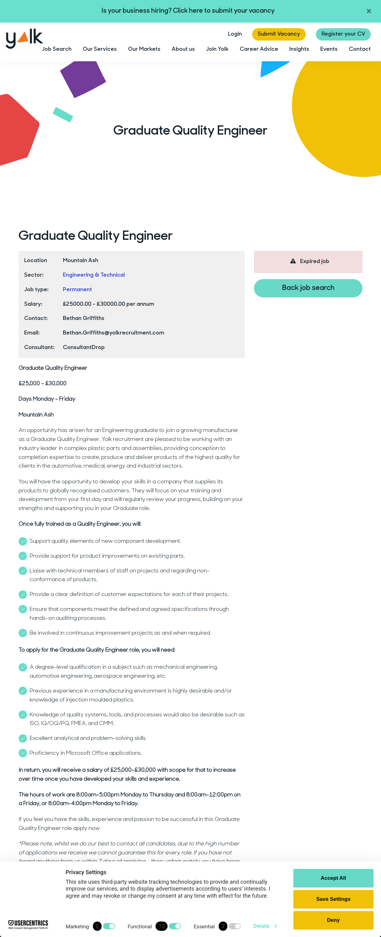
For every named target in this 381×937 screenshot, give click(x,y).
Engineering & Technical (94, 275)
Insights (299, 49)
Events (329, 49)
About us (183, 49)
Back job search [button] (308, 288)
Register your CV (343, 34)
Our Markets (144, 49)
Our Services (100, 49)
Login (235, 34)
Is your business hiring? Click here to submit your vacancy (188, 11)
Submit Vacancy (279, 34)
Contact (360, 49)
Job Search (57, 49)
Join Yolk (217, 49)
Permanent (77, 290)
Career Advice (259, 49)
